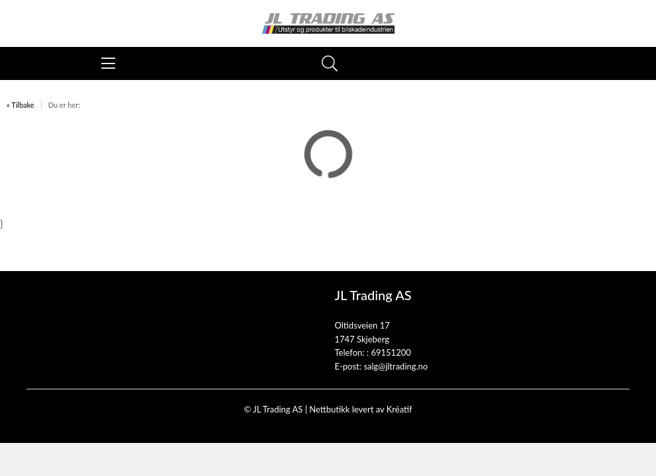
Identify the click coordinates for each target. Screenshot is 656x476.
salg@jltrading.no (395, 366)
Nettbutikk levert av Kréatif (360, 409)
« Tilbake (20, 104)
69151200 (390, 352)
